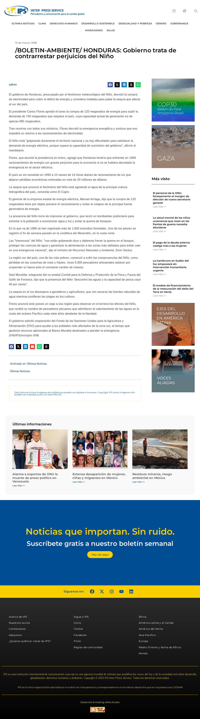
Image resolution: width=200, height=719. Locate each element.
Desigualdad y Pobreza (135, 23)
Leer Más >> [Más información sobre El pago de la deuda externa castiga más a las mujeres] (159, 249)
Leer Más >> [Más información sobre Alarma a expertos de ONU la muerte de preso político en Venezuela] (18, 485)
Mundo (143, 653)
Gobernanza (179, 23)
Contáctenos (17, 628)
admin (13, 84)
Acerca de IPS (18, 616)
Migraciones (94, 30)
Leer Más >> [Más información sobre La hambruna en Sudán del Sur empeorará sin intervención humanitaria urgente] (159, 274)
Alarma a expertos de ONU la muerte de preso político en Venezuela (35, 477)
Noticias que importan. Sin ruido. (100, 531)
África (143, 616)
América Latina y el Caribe (156, 622)
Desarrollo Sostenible (98, 23)
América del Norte (151, 628)
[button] (196, 11)
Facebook (80, 635)
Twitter (78, 628)
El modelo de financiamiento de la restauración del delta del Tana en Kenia (173, 288)
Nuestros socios (19, 622)
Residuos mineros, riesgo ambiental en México (152, 475)
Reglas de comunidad (88, 647)
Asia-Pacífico (147, 635)
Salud (111, 30)
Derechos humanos (64, 23)
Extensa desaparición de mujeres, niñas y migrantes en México (99, 475)
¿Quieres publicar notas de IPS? (30, 641)
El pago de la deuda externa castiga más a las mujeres (171, 244)
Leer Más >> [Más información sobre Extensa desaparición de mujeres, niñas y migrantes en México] (78, 482)
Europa (143, 641)
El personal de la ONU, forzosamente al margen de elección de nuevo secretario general (171, 197)
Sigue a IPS (81, 616)
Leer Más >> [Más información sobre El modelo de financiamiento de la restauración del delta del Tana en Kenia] (159, 295)
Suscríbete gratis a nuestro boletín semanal (100, 543)
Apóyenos (15, 635)
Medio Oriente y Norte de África (160, 647)
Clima (42, 23)
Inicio (77, 622)
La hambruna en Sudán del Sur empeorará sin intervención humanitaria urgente (171, 265)
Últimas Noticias (23, 23)
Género (161, 23)
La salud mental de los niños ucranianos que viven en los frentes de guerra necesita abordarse (171, 222)
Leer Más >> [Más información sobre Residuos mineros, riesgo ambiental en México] (138, 482)
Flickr (77, 641)
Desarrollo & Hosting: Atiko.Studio (100, 702)
